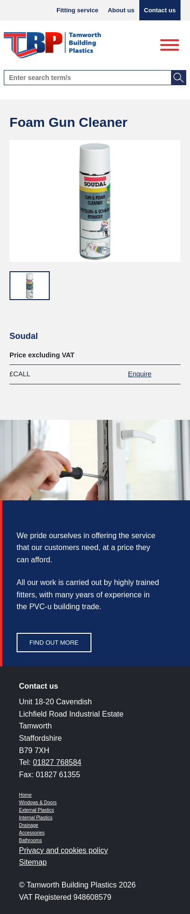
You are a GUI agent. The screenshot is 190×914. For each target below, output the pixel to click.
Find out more (54, 642)
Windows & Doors (37, 802)
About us (121, 10)
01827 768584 (57, 762)
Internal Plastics (36, 817)
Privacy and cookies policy (63, 850)
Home (25, 795)
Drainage (28, 825)
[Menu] (169, 45)
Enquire (140, 374)
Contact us (160, 10)
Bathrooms (30, 840)
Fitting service (77, 10)
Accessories (32, 832)
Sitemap (33, 862)
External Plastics (36, 810)
